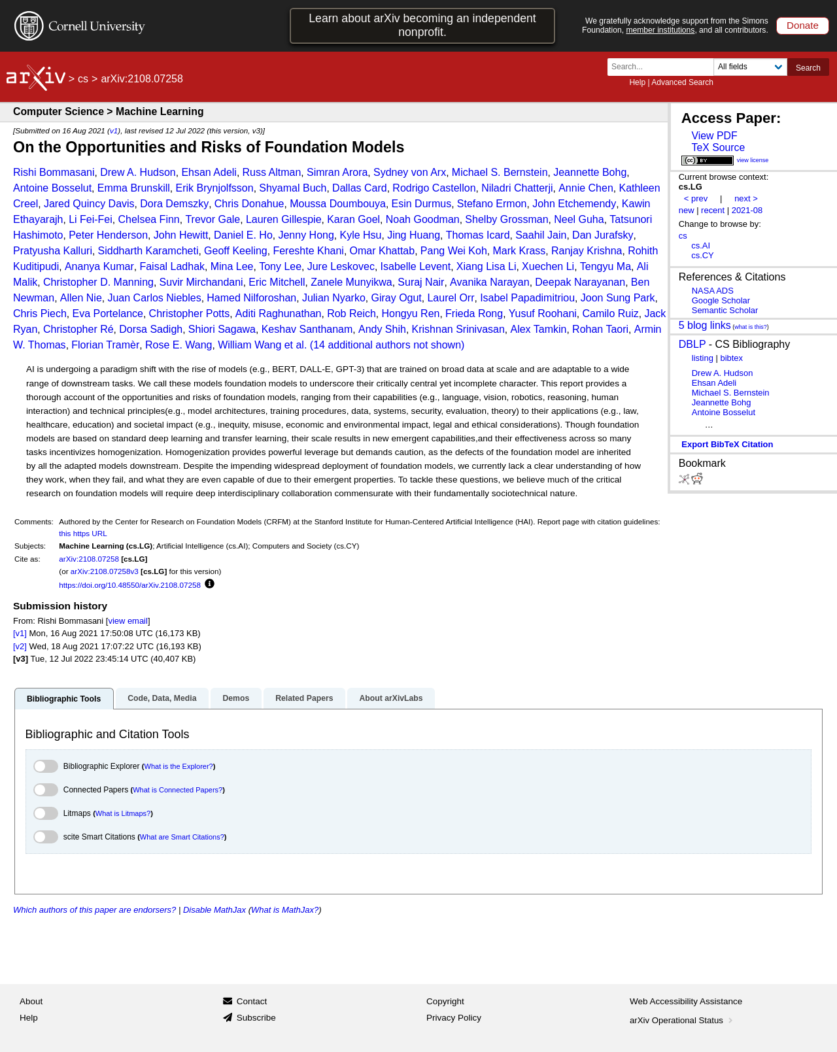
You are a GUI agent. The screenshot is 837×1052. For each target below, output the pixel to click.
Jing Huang (413, 235)
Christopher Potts (189, 313)
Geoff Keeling (235, 250)
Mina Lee (232, 266)
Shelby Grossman (506, 219)
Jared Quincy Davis (89, 203)
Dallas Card (359, 188)
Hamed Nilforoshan (251, 297)
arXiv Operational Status (682, 1020)
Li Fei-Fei (90, 219)
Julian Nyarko (334, 297)
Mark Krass (518, 250)
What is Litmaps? (122, 813)
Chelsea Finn (148, 219)
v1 (114, 130)
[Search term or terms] (664, 67)
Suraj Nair (421, 282)
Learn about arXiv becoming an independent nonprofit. (422, 25)
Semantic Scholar (725, 310)
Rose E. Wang (179, 344)
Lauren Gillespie (284, 219)
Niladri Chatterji (517, 188)
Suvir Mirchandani (201, 282)
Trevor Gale (212, 219)
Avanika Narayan (490, 282)
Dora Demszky (174, 203)
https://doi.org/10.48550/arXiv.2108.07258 (130, 585)
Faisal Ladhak (172, 266)
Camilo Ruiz (611, 313)
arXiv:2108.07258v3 (105, 571)
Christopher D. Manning (98, 282)
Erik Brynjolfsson (215, 188)
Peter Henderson (108, 235)
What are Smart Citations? (182, 837)
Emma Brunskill (133, 188)
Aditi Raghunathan (278, 313)
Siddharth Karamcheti (148, 250)
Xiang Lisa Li (486, 266)
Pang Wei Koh (453, 250)
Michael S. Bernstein (500, 172)
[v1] (20, 633)
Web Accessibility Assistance (686, 1001)
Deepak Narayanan (580, 282)
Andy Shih (382, 329)
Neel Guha (579, 219)
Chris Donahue (249, 203)
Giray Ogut (396, 297)
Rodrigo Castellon (433, 188)
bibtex (731, 358)
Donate (803, 25)
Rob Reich (351, 313)
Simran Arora (337, 172)
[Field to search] (750, 67)
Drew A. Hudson (138, 172)
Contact (252, 1001)
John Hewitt (181, 235)
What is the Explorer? (179, 766)
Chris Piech (40, 313)
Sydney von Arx (409, 172)
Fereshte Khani (308, 250)
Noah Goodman (423, 219)
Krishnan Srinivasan (458, 329)
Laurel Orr (450, 297)
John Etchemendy (574, 203)
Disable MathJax (214, 910)
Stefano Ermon (492, 203)
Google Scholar (721, 300)
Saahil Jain (540, 235)
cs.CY (702, 255)
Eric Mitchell (276, 282)
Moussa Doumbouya (338, 203)
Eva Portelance (107, 313)
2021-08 (747, 210)
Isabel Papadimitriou (527, 297)
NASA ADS (713, 291)
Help (637, 82)
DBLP (692, 344)
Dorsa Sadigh (150, 329)
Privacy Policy (453, 1018)
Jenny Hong (305, 235)
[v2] (20, 646)
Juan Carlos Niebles (154, 297)
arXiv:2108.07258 (89, 558)
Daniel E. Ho (243, 235)
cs (83, 78)
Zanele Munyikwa (351, 282)
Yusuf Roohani (543, 313)
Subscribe (256, 1018)
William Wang (249, 344)
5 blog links (705, 325)
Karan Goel (353, 219)
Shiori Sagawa (222, 329)
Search (808, 68)
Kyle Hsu (360, 235)
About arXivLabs (390, 698)
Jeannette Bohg (589, 172)
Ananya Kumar (99, 266)
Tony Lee (280, 266)
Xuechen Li (548, 266)
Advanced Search (682, 82)
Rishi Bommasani (53, 172)
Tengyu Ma (605, 266)
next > (746, 198)
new (686, 210)
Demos (235, 698)
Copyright (445, 1001)
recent (713, 210)
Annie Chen (585, 188)
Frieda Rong (474, 313)
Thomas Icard (478, 235)
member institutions (660, 30)
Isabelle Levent (416, 266)
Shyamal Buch (292, 188)
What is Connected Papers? (177, 790)
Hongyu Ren (411, 313)
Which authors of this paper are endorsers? (94, 910)
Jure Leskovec (341, 266)
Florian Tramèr (105, 344)
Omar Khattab (382, 250)
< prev (696, 198)
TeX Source (718, 147)
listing (702, 358)
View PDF (714, 135)
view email (127, 621)
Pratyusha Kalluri (52, 250)
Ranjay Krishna (587, 250)
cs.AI (700, 245)
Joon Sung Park (618, 297)
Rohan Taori (600, 329)
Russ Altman (272, 172)
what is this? (750, 327)
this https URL (83, 533)
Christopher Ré (78, 329)
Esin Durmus (422, 203)
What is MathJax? (284, 910)
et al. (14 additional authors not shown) (374, 344)
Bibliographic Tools (64, 699)
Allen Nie (81, 297)
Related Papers (304, 698)
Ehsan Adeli (209, 172)
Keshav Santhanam (307, 329)
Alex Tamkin (538, 329)
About (31, 1001)
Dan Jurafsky (602, 235)
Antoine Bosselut (52, 188)
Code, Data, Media (162, 698)
